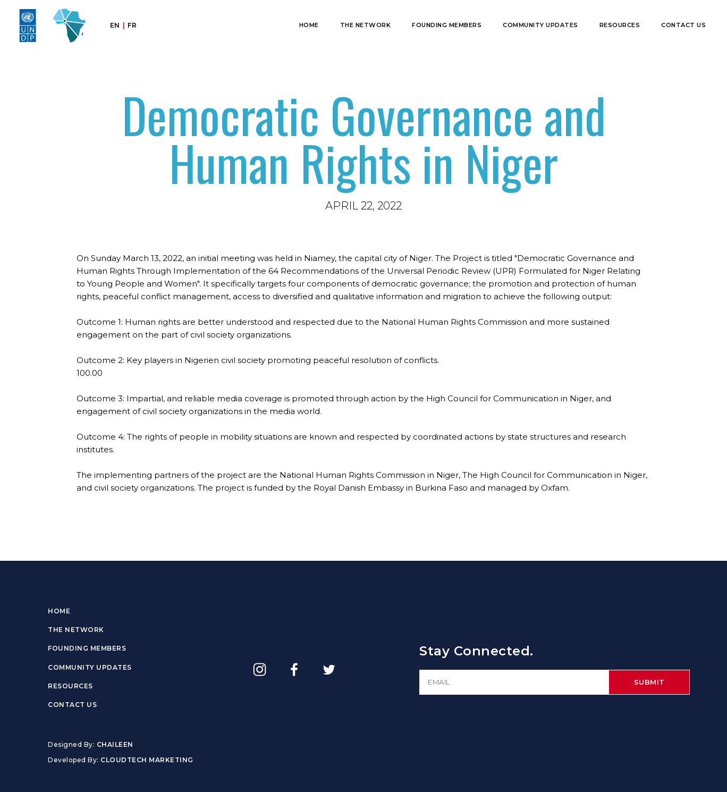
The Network (365, 25)
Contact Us (683, 25)
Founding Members (446, 25)
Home (309, 25)
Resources (619, 25)
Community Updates (540, 25)
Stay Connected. (476, 651)
